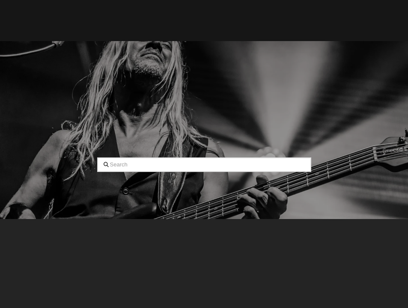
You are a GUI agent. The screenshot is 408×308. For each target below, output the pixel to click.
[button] (270, 20)
